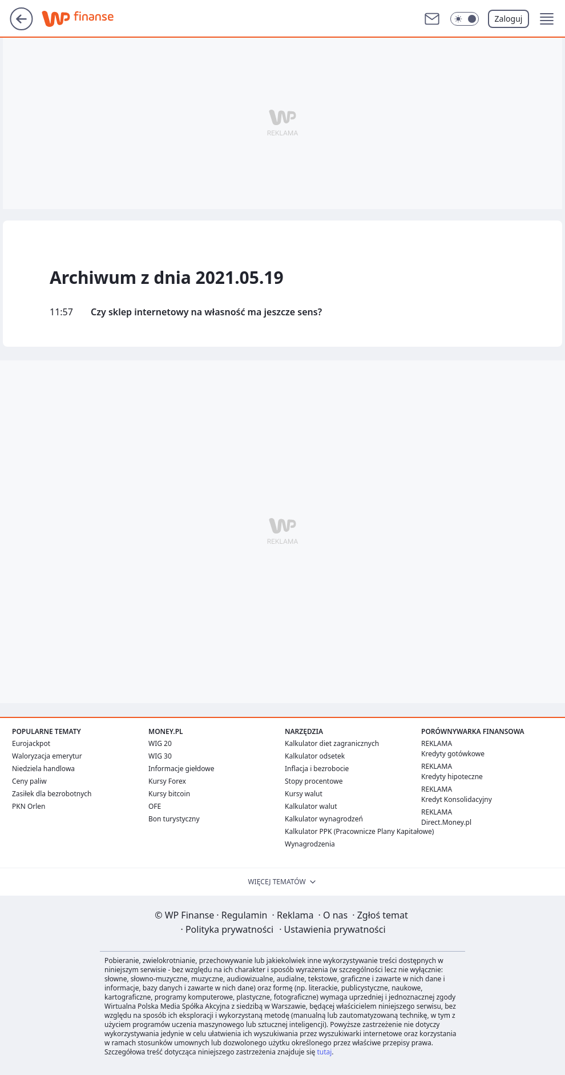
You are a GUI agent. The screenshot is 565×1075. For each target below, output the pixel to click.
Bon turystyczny (174, 819)
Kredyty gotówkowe (453, 754)
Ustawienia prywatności (332, 929)
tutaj (324, 1052)
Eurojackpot (31, 743)
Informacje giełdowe (181, 768)
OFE (154, 806)
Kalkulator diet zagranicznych (332, 743)
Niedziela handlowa (43, 768)
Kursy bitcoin (169, 794)
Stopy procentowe (313, 781)
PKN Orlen (29, 806)
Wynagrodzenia (310, 844)
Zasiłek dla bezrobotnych (52, 794)
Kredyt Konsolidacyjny (456, 799)
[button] (547, 19)
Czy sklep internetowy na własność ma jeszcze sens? (206, 312)
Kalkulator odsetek (315, 756)
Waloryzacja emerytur (47, 756)
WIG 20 (160, 743)
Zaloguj (509, 18)
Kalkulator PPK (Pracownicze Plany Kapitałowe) (359, 831)
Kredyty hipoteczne (452, 776)
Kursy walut (303, 794)
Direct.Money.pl (446, 822)
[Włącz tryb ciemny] (464, 19)
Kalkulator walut (311, 806)
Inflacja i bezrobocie (317, 768)
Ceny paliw (29, 781)
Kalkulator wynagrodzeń (324, 819)
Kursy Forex (167, 781)
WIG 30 (160, 756)
